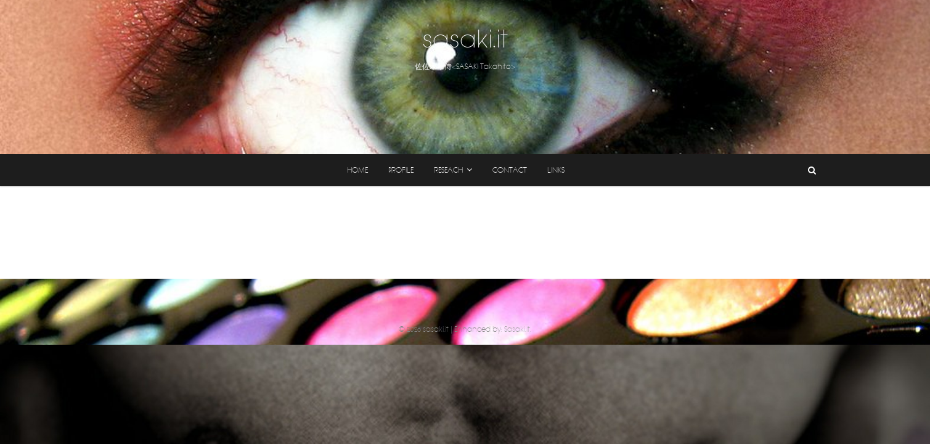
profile (401, 170)
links (556, 170)
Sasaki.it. (517, 329)
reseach (448, 170)
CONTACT (509, 170)
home (357, 170)
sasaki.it (465, 39)
